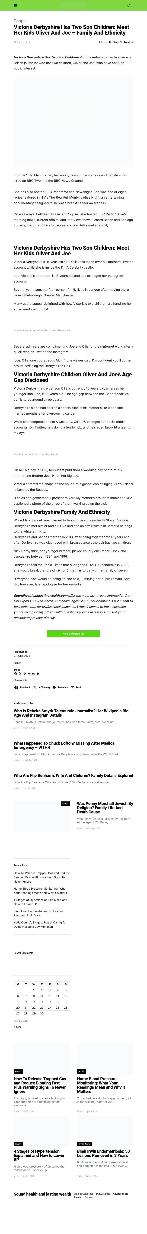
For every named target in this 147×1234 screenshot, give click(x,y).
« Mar (17, 1027)
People (20, 21)
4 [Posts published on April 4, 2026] (58, 990)
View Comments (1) (73, 633)
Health (18, 1071)
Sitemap (78, 1197)
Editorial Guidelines (83, 1193)
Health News (84, 1144)
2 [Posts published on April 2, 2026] (42, 990)
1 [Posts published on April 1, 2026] (33, 990)
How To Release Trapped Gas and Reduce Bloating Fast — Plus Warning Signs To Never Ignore (42, 877)
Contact (89, 1197)
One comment (23, 42)
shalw (17, 669)
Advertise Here (120, 1193)
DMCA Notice (103, 1193)
